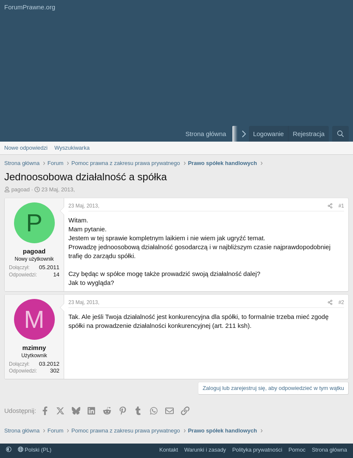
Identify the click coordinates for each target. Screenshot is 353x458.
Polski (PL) (34, 450)
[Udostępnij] (330, 206)
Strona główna (205, 133)
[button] (8, 450)
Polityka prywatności (257, 450)
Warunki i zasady (205, 450)
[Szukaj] (340, 134)
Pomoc (296, 450)
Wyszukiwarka (72, 148)
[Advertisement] (87, 77)
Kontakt (168, 450)
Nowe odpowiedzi (26, 148)
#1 (341, 206)
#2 (341, 302)
